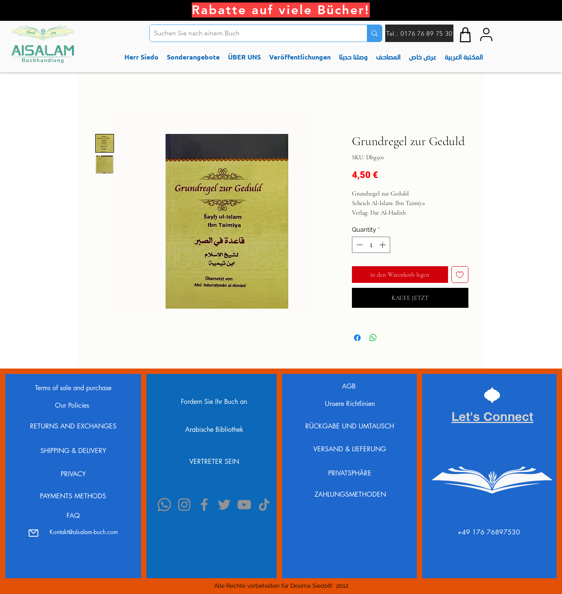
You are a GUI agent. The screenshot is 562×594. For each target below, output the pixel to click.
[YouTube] (244, 504)
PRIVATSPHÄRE (349, 473)
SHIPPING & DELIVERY (73, 450)
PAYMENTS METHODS (73, 496)
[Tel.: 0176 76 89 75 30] (419, 33)
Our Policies (73, 405)
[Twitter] (224, 504)
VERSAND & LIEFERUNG (349, 449)
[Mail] (33, 533)
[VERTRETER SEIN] (214, 461)
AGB (350, 386)
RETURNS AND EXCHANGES (73, 426)
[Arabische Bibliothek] (214, 429)
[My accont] (486, 34)
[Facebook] (204, 504)
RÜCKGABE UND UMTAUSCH (349, 426)
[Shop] (465, 34)
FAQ (73, 515)
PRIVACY (73, 474)
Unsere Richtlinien (350, 403)
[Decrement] (358, 244)
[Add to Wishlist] (459, 274)
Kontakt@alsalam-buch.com (84, 532)
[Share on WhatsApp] (373, 338)
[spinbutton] (371, 244)
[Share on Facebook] (357, 338)
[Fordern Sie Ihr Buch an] (214, 401)
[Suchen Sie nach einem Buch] (252, 33)
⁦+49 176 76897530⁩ (489, 532)
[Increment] (383, 244)
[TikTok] (264, 504)
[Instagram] (184, 504)
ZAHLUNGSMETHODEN (350, 494)
